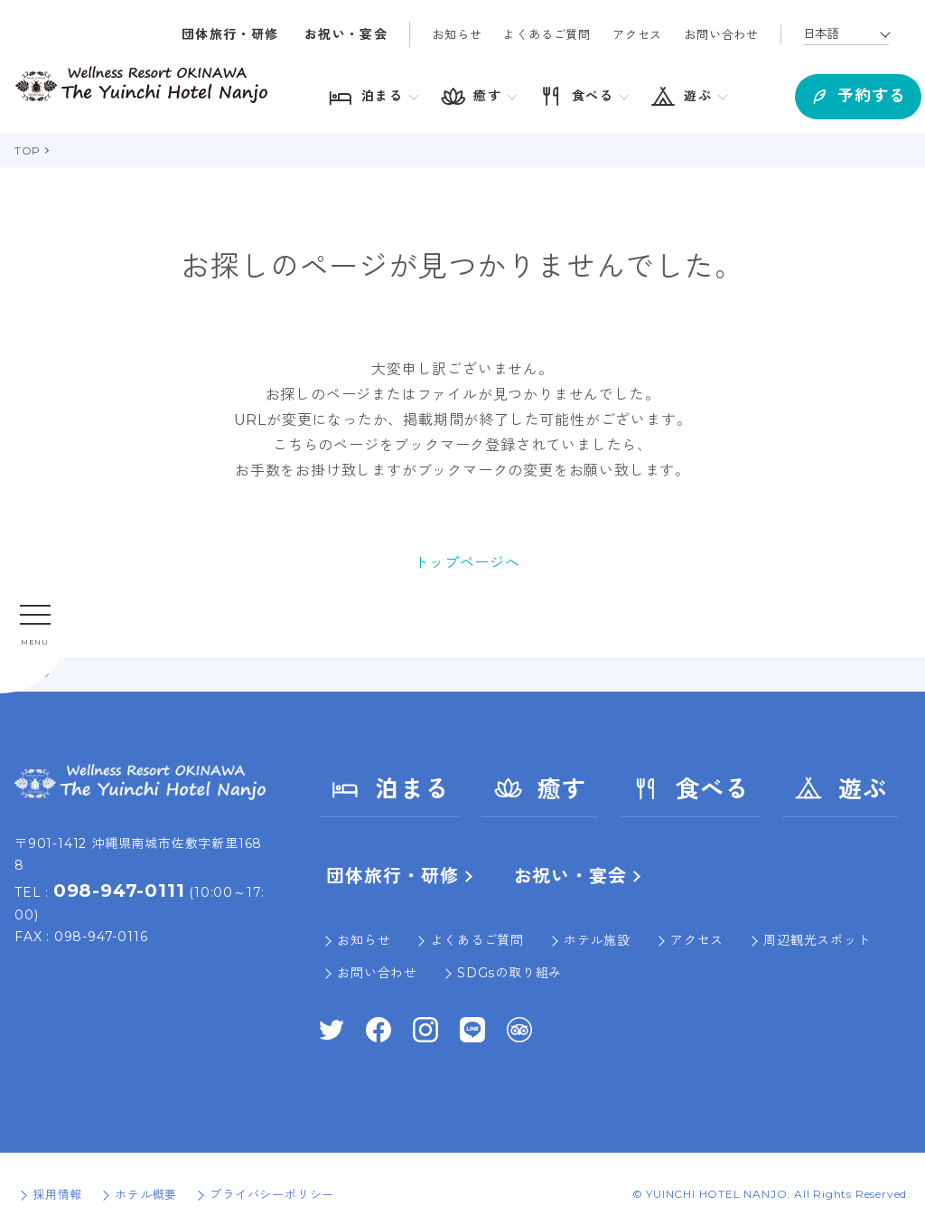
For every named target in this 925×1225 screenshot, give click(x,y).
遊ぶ (840, 788)
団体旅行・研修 (230, 34)
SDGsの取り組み (509, 973)
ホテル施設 (597, 940)
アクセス (637, 34)
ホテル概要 (146, 1194)
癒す (539, 788)
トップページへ (467, 562)
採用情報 (57, 1194)
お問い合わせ (721, 34)
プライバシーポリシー (272, 1194)
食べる (690, 788)
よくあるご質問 (547, 34)
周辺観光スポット (816, 940)
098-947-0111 (119, 890)
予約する (826, 91)
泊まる (389, 788)
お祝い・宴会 (346, 34)
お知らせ (456, 34)
